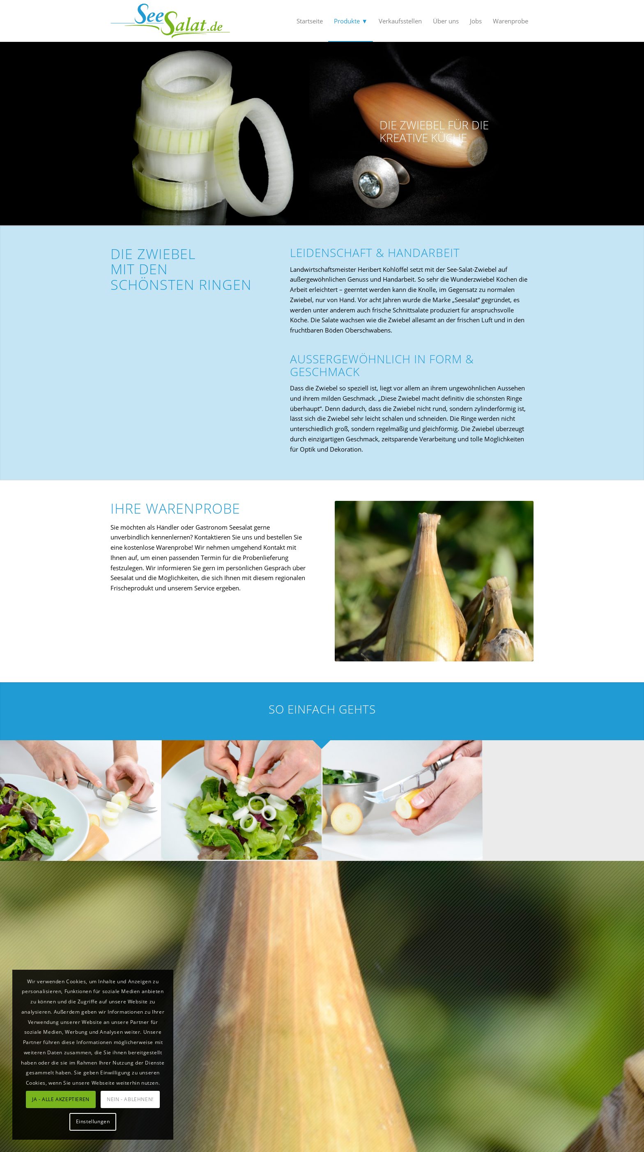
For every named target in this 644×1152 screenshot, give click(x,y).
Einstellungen (93, 1121)
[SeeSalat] (170, 20)
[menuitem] (309, 20)
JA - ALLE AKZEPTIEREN (61, 1099)
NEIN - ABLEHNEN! (130, 1099)
